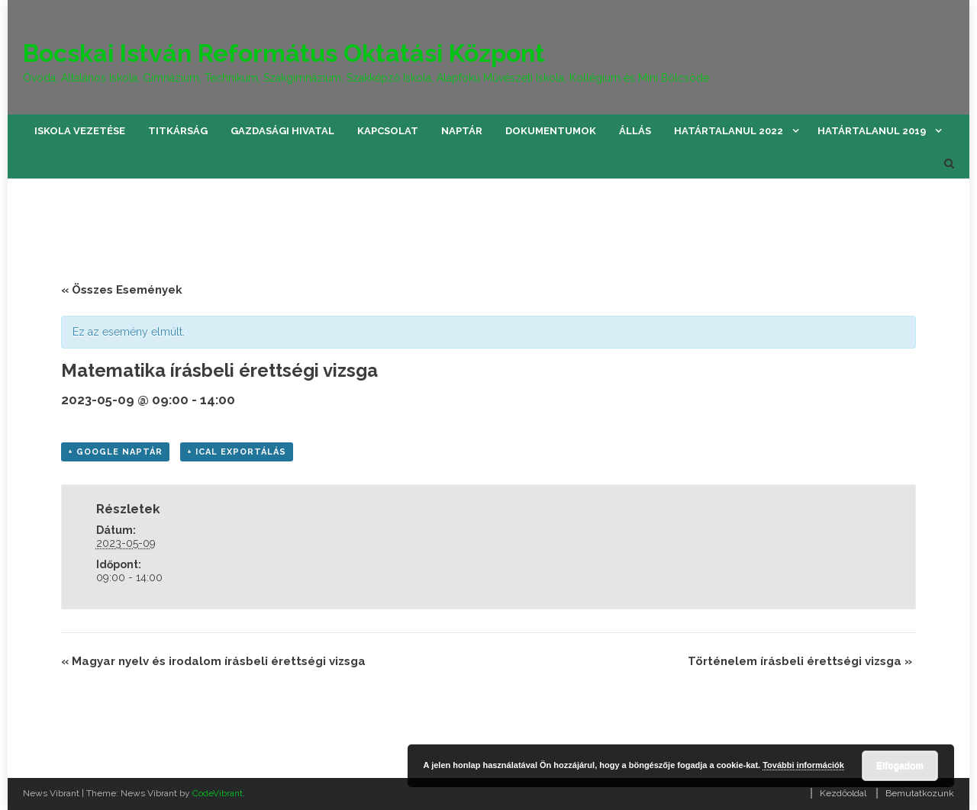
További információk (803, 765)
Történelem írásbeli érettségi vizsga (800, 661)
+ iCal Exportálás (236, 452)
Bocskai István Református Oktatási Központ (284, 53)
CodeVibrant (217, 793)
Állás (635, 131)
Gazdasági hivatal (282, 131)
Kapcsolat (387, 131)
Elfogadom (900, 765)
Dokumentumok (550, 131)
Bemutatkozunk (919, 793)
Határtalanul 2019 (871, 131)
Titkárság (178, 131)
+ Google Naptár (115, 452)
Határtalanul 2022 (728, 131)
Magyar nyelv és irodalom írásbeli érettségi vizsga (213, 661)
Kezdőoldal (843, 793)
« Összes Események (121, 290)
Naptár (461, 131)
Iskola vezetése (79, 131)
